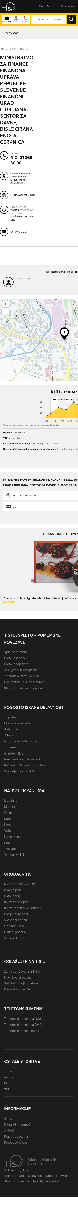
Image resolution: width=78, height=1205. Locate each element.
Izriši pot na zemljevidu (18, 181)
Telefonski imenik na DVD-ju (24, 1024)
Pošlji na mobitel (16, 913)
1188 (7, 1089)
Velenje (9, 830)
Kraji (22, 1175)
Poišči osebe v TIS (17, 658)
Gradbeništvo (14, 753)
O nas (8, 1118)
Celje (8, 812)
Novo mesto (13, 836)
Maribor (9, 806)
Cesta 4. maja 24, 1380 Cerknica (21, 175)
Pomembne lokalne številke (24, 682)
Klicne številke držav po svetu (25, 688)
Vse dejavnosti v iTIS (19, 771)
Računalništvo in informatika (24, 765)
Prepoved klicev (15, 1142)
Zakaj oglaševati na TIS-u (22, 971)
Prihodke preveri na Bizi (45, 443)
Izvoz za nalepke (16, 902)
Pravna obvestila (16, 1136)
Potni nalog (12, 895)
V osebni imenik (16, 919)
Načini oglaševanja (17, 977)
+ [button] (5, 304)
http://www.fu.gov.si (24, 195)
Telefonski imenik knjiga (21, 1030)
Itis (2, 49)
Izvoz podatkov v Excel (20, 883)
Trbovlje (10, 848)
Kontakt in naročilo (17, 989)
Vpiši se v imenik (16, 652)
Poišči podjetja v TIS (18, 663)
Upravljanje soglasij (46, 1181)
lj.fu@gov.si (18, 231)
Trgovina (10, 717)
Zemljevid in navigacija (20, 669)
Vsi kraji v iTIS (14, 854)
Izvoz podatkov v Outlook (22, 908)
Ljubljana (10, 800)
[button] (11, 6)
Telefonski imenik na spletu (24, 1018)
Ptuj (7, 842)
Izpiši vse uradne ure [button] (21, 218)
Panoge (10, 1175)
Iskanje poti (12, 889)
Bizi (7, 1083)
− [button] (5, 311)
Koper (8, 824)
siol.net (9, 1071)
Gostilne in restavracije (20, 741)
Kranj (8, 818)
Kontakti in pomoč (17, 1124)
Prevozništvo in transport (22, 759)
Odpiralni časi (14, 926)
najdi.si (9, 1077)
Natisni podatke (15, 932)
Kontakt (51, 1175)
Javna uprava (18, 49)
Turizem (10, 747)
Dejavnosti (35, 1175)
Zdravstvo (11, 735)
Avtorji (9, 1130)
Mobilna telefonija (17, 723)
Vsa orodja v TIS (15, 938)
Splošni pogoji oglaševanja (23, 983)
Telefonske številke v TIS (22, 676)
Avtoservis (11, 729)
